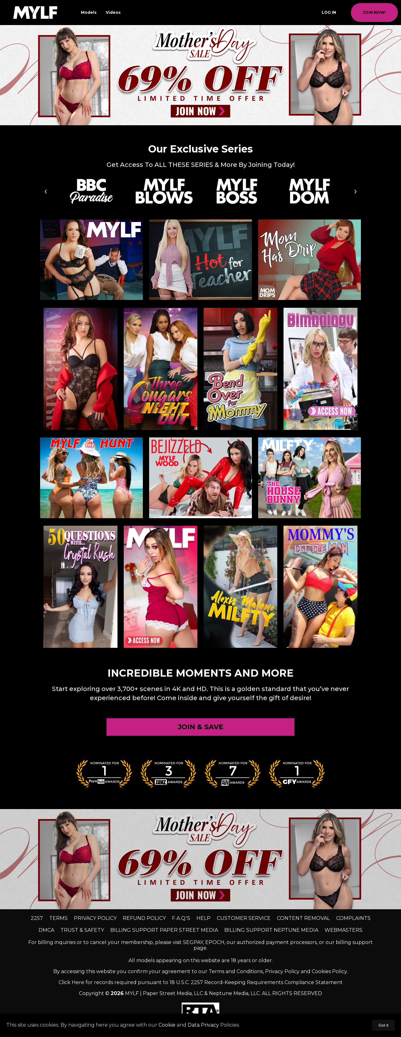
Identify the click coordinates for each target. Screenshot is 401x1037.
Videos (113, 12)
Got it (383, 1025)
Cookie (167, 1025)
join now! (374, 12)
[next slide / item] (396, 75)
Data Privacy (203, 1025)
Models (88, 12)
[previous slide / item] (4, 75)
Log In (329, 12)
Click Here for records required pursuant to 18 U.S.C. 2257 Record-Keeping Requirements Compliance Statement (201, 982)
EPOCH (214, 942)
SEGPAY (193, 942)
